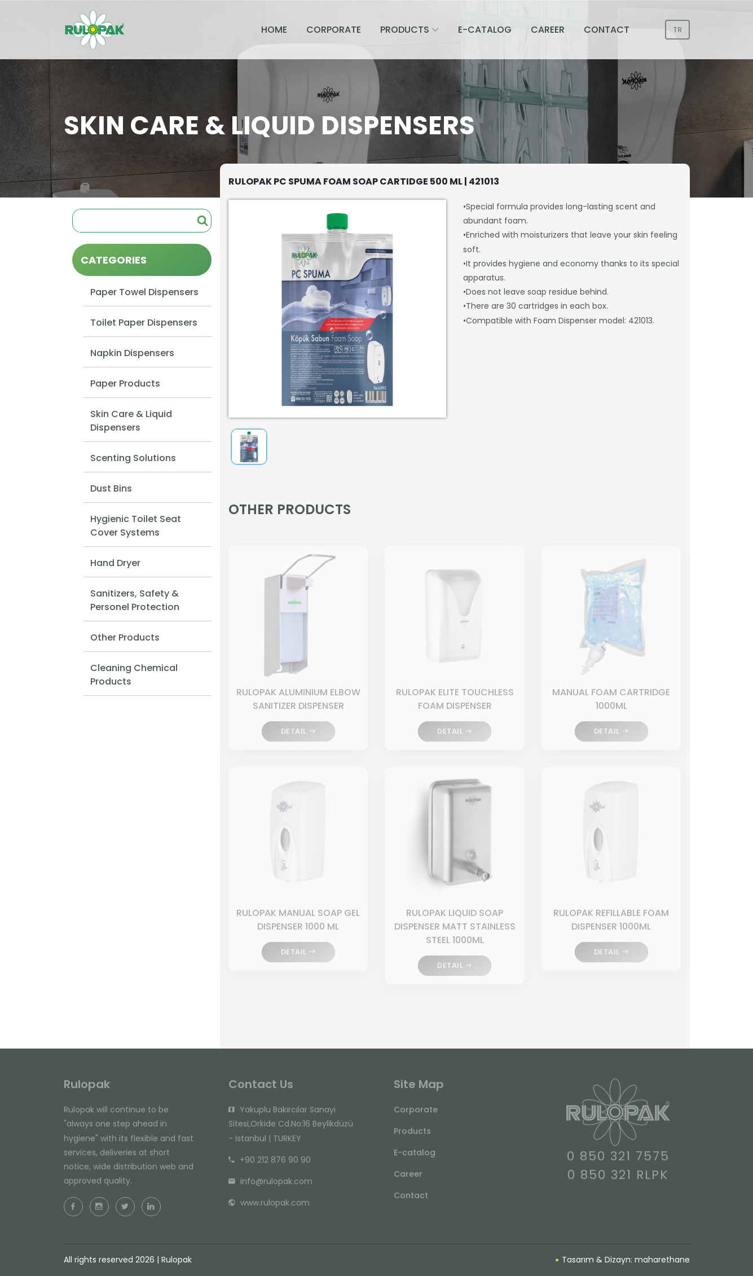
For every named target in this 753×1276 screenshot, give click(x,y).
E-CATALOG (485, 29)
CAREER (548, 29)
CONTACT (606, 29)
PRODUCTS (404, 29)
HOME (274, 29)
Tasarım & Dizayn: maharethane (623, 1259)
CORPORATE (333, 29)
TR (677, 29)
